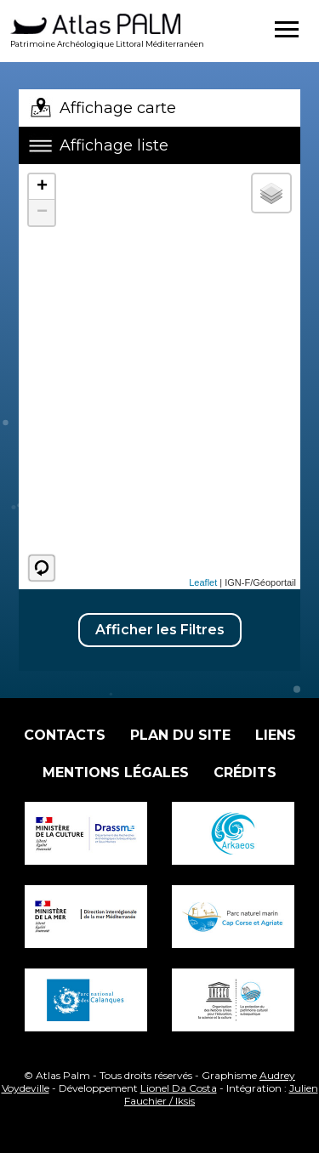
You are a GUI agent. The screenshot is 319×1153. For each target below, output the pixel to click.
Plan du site (180, 735)
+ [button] (42, 187)
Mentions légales (116, 772)
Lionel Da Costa (178, 1088)
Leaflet (203, 582)
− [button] (42, 212)
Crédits (245, 772)
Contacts (64, 735)
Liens (275, 735)
